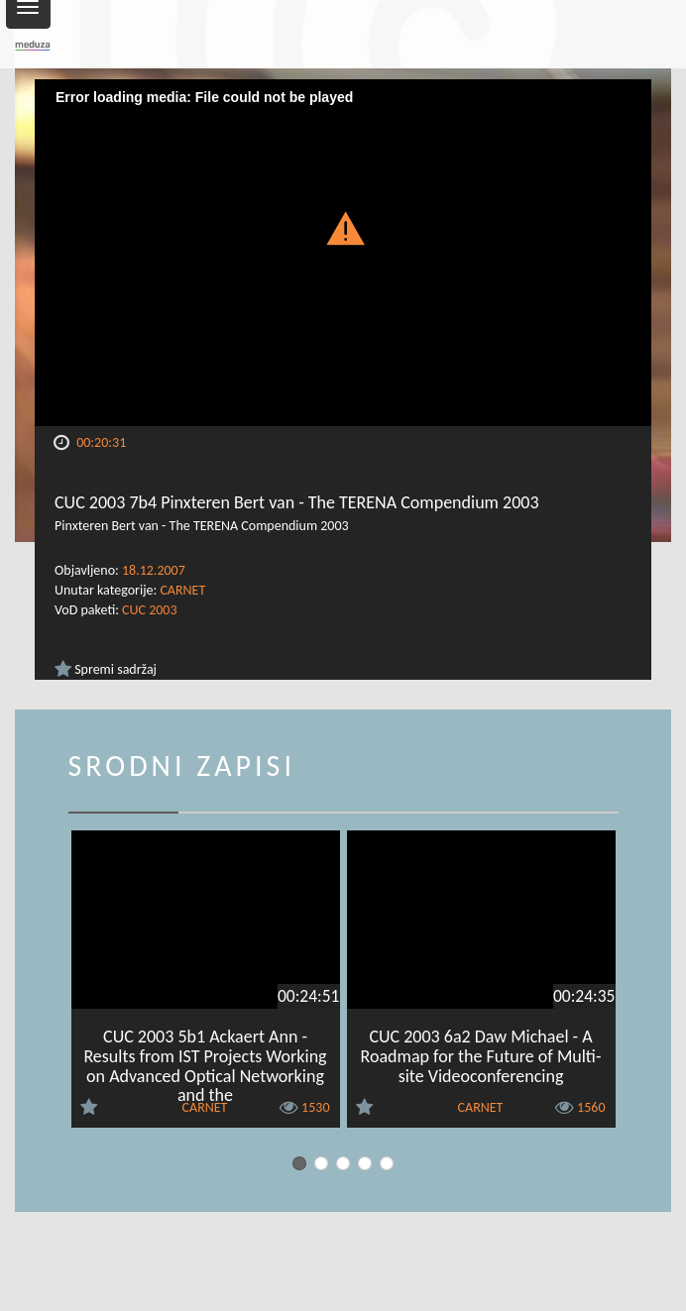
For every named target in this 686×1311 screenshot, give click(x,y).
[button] (343, 227)
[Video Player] (343, 252)
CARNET (182, 590)
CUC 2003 (149, 609)
